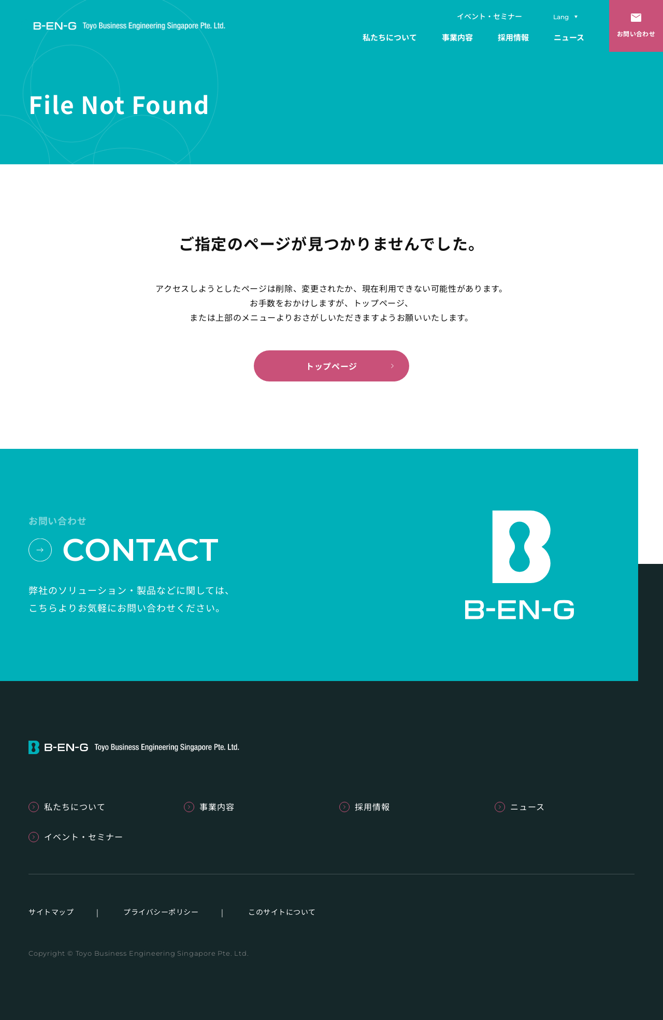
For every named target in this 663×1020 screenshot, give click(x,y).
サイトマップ (51, 911)
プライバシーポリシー (160, 911)
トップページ (331, 366)
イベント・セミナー (489, 16)
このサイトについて (282, 911)
